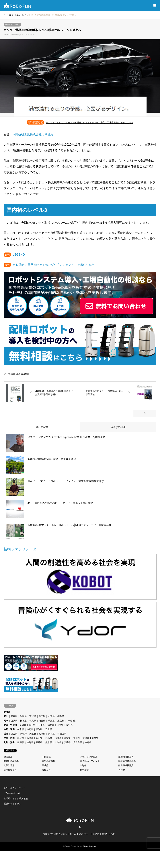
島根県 (30, 738)
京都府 (23, 733)
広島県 (48, 738)
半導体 (83, 765)
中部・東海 (9, 729)
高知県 (95, 738)
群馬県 (32, 720)
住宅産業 (84, 770)
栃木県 (23, 720)
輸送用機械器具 (126, 765)
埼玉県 (42, 720)
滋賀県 (14, 733)
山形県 (51, 716)
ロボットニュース (12, 25)
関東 (6, 720)
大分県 (58, 742)
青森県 (14, 716)
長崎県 (39, 742)
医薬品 (45, 765)
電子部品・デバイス (90, 761)
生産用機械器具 (126, 757)
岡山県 (39, 738)
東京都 (60, 720)
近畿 (6, 733)
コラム (73, 834)
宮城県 (32, 716)
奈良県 (51, 733)
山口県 (58, 738)
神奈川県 (71, 720)
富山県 (32, 725)
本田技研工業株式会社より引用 (32, 134)
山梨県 (60, 725)
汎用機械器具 (10, 770)
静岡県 (30, 729)
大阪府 (32, 733)
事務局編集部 (22, 374)
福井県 (51, 725)
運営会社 (83, 834)
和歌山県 (61, 733)
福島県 (60, 716)
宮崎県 (67, 742)
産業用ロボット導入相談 (16, 798)
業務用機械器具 (11, 761)
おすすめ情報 (118, 427)
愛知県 (39, 729)
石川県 (41, 725)
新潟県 (22, 725)
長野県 (69, 725)
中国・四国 (9, 738)
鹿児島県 (77, 742)
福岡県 (20, 742)
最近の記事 (42, 427)
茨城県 (14, 720)
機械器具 (46, 770)
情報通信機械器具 (127, 761)
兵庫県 (42, 733)
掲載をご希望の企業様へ (55, 834)
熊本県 (48, 742)
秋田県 (42, 716)
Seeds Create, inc (72, 846)
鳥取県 (20, 738)
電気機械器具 (48, 761)
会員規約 (94, 834)
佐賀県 (30, 742)
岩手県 (23, 716)
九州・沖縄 (9, 742)
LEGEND (19, 254)
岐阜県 (20, 729)
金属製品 (8, 757)
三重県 (48, 729)
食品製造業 (9, 765)
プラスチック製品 (88, 757)
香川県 (76, 738)
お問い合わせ (108, 834)
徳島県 (67, 738)
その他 (121, 770)
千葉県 (51, 720)
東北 (6, 716)
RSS (80, 827)
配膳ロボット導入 (12, 803)
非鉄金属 (46, 757)
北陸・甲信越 (10, 725)
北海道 (7, 712)
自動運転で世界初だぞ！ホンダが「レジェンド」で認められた (53, 264)
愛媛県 (86, 738)
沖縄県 (88, 742)
